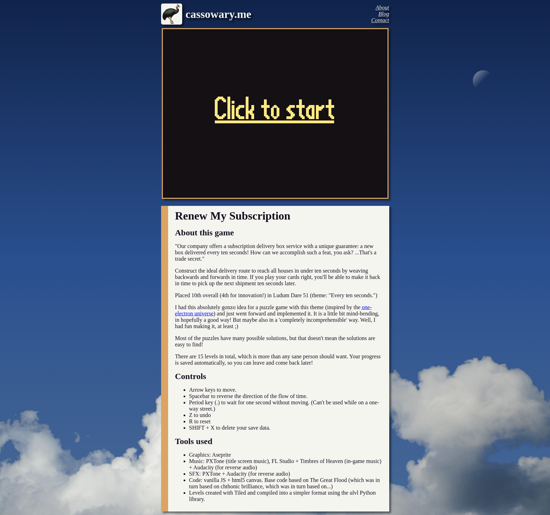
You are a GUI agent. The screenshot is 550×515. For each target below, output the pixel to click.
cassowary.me (219, 14)
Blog (383, 14)
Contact (380, 20)
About (382, 8)
